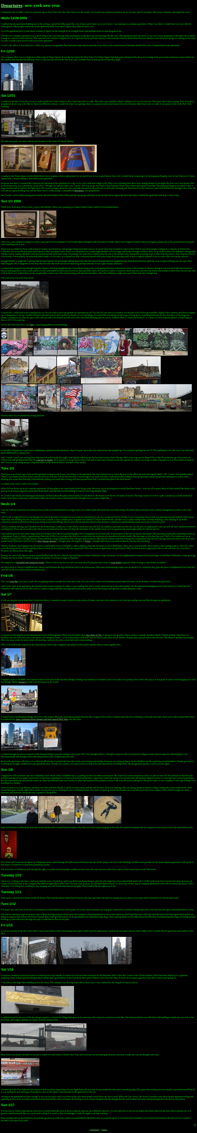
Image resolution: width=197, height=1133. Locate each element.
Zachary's (22, 682)
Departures (11, 5)
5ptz (32, 325)
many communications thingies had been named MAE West (42, 719)
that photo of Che (94, 635)
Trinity (88, 541)
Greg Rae (13, 581)
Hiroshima (79, 190)
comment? (94, 1130)
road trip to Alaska (44, 460)
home (104, 1130)
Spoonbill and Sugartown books (30, 562)
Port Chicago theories (47, 541)
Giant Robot (116, 562)
